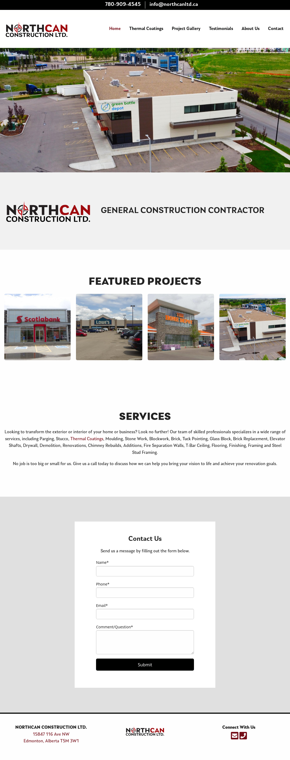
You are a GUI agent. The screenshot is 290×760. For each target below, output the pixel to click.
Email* (102, 605)
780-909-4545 (123, 4)
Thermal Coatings (86, 439)
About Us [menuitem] (251, 29)
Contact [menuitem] (276, 29)
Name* (102, 562)
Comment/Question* (114, 626)
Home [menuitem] (115, 29)
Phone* (102, 584)
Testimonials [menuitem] (221, 29)
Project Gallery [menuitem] (186, 29)
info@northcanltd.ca (174, 4)
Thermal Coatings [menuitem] (146, 29)
